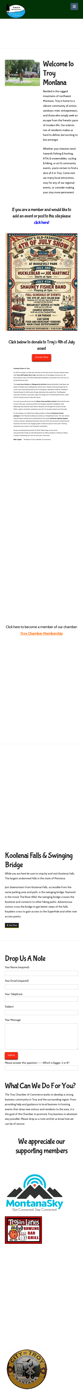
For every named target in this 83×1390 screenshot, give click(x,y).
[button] (74, 6)
